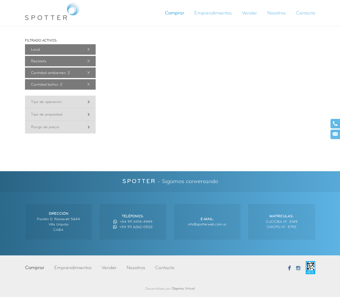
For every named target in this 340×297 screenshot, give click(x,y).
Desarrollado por (170, 289)
